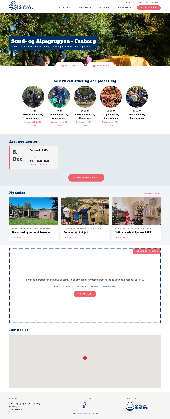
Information (124, 8)
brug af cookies (76, 286)
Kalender (104, 8)
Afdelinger (85, 8)
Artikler (140, 2)
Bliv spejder (148, 8)
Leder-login (129, 2)
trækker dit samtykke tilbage (104, 286)
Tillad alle (85, 294)
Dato (32, 158)
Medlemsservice (153, 2)
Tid (31, 161)
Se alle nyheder (152, 193)
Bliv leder (65, 8)
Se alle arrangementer (86, 178)
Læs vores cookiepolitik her (85, 413)
